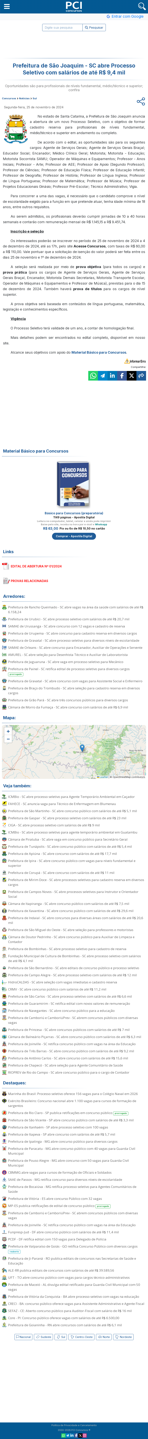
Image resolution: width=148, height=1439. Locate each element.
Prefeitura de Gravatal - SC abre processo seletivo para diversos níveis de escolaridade (73, 640)
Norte (104, 1337)
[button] (7, 6)
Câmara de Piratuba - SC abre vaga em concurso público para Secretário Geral (68, 839)
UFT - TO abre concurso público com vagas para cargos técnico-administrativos (69, 1277)
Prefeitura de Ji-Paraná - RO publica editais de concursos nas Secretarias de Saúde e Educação (72, 1260)
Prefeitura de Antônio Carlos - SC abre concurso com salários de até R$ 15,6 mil (68, 1058)
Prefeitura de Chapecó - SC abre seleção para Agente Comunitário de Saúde (65, 1065)
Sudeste (43, 1337)
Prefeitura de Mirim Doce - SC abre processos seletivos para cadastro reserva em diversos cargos (76, 882)
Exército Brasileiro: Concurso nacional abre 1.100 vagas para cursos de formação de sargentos (72, 1103)
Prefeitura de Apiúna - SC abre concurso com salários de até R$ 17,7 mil (62, 853)
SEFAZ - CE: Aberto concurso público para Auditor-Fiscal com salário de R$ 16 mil (70, 1311)
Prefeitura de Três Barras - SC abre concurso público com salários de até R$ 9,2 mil (71, 1051)
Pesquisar (94, 27)
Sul (60, 1337)
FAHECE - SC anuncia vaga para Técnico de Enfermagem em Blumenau (62, 804)
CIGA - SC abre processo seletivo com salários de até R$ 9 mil (54, 825)
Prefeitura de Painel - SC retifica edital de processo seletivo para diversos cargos (69, 671)
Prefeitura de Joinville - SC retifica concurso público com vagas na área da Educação (72, 1044)
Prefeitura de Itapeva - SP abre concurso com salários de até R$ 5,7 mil (61, 1134)
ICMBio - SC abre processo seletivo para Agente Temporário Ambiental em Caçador (71, 796)
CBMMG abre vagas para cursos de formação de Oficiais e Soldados (60, 1172)
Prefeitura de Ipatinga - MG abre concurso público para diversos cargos (63, 1141)
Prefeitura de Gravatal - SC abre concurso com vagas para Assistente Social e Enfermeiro (75, 681)
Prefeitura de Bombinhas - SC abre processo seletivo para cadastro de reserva (67, 949)
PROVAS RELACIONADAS (29, 581)
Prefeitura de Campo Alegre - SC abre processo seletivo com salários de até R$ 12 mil (72, 975)
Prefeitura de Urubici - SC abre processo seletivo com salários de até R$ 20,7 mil (69, 619)
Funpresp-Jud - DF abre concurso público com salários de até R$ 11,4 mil (63, 1232)
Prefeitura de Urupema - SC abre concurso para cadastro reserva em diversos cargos (72, 633)
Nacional (23, 1337)
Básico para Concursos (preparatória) (74, 513)
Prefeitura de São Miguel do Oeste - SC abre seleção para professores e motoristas (70, 930)
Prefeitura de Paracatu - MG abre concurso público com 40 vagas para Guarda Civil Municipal (71, 1151)
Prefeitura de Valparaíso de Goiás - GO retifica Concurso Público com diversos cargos (73, 1249)
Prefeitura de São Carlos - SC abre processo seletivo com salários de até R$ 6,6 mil (70, 996)
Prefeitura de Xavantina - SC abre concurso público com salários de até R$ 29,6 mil (71, 911)
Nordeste (123, 1337)
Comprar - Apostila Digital (74, 536)
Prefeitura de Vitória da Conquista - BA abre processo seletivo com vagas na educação (73, 1296)
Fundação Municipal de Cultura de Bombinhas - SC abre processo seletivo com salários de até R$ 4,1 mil (74, 958)
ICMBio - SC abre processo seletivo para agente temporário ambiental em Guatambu (72, 832)
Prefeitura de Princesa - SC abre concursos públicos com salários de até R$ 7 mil (69, 1029)
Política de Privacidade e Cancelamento (74, 1425)
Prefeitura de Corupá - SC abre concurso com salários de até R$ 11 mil (61, 872)
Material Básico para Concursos (98, 352)
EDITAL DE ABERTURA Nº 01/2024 (36, 566)
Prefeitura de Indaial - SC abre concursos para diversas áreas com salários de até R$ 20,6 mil (75, 920)
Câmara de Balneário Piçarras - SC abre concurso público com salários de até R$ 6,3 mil (74, 1037)
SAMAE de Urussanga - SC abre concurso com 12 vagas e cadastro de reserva (66, 626)
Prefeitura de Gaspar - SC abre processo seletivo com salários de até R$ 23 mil (67, 818)
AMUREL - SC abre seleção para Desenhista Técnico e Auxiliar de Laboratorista (68, 654)
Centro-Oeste (81, 1337)
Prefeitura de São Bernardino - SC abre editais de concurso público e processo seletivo (73, 968)
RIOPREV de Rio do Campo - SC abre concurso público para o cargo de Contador (68, 1072)
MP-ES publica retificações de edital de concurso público (59, 1205)
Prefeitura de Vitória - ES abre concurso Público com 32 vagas (55, 1198)
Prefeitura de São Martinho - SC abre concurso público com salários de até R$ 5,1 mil (72, 811)
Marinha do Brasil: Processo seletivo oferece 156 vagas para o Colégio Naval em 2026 (73, 1094)
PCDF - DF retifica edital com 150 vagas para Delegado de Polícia (57, 1239)
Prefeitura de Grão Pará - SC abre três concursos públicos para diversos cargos (68, 700)
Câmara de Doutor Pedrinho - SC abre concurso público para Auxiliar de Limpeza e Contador (71, 939)
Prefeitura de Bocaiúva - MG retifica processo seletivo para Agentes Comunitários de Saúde (72, 1189)
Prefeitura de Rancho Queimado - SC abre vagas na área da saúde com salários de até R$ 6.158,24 (75, 609)
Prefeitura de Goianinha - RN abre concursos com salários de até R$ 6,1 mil (65, 1325)
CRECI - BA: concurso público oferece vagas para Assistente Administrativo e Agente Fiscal (76, 1303)
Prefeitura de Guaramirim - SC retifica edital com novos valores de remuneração (69, 1003)
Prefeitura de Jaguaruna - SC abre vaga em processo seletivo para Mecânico (65, 662)
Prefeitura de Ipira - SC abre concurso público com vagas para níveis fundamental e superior (71, 863)
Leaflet (102, 777)
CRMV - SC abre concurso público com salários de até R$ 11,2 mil (57, 989)
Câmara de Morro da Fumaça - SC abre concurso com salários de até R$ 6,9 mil (68, 707)
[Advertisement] (74, 44)
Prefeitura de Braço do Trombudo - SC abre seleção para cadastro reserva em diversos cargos (74, 690)
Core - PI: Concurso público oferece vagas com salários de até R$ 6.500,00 (63, 1318)
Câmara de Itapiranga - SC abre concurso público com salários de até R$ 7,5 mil (68, 903)
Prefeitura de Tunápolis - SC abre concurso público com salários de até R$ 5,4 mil (70, 846)
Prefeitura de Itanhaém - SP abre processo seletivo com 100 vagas (58, 1127)
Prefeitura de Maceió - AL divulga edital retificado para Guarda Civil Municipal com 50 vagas (74, 1287)
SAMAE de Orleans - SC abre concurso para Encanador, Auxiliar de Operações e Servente (75, 647)
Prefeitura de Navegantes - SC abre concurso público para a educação (61, 1010)
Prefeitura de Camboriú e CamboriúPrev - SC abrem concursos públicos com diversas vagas (73, 1020)
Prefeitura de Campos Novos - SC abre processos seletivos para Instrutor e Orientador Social (73, 894)
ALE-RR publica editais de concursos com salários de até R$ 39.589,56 (61, 1270)
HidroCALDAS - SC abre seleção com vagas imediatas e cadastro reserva (62, 982)
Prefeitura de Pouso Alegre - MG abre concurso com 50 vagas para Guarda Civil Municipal (68, 1163)
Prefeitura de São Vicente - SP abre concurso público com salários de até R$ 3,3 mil (71, 1120)
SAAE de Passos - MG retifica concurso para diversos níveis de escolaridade (65, 1179)
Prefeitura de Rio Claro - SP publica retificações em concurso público (68, 1113)
